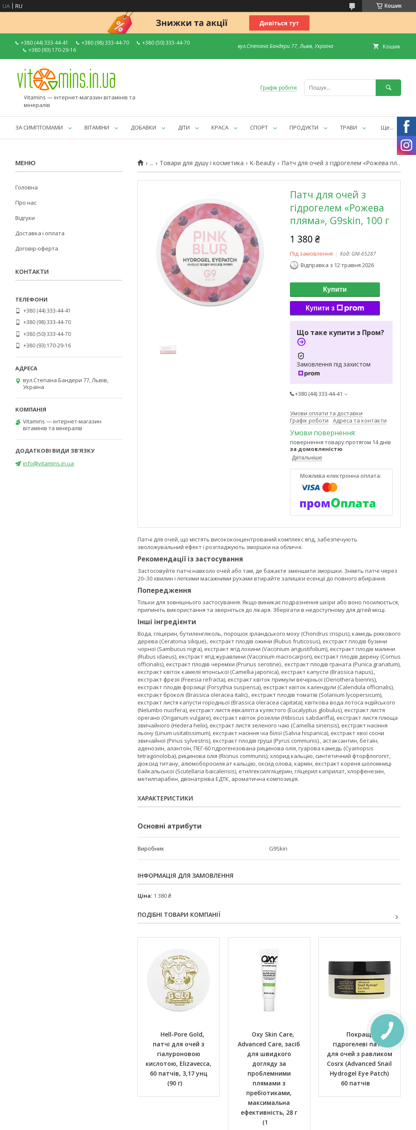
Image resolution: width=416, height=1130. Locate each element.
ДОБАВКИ (143, 127)
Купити (335, 289)
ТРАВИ (348, 127)
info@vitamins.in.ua (48, 463)
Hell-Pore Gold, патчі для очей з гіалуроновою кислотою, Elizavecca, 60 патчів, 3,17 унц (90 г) (179, 1058)
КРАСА (219, 127)
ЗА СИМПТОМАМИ (39, 127)
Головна (26, 187)
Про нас (26, 202)
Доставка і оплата (40, 233)
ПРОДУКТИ (304, 127)
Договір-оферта (36, 248)
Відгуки (25, 218)
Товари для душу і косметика (202, 163)
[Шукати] (388, 87)
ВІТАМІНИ (96, 127)
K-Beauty (262, 163)
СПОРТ (259, 127)
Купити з (335, 308)
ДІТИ (184, 127)
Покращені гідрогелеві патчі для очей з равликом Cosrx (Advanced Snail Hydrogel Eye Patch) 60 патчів (360, 1058)
